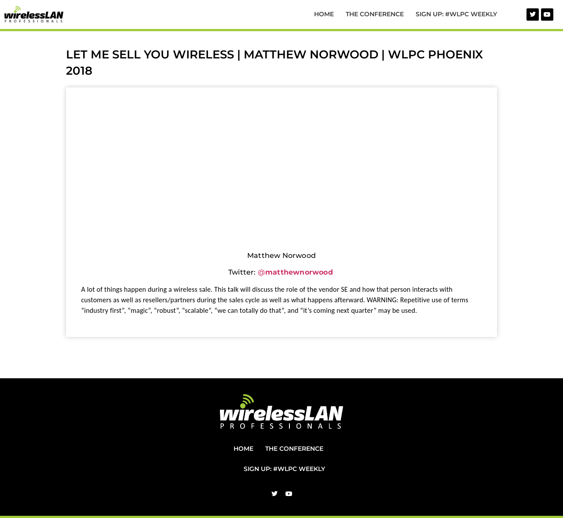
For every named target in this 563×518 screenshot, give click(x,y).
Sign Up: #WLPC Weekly (456, 14)
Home (324, 14)
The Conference (375, 14)
